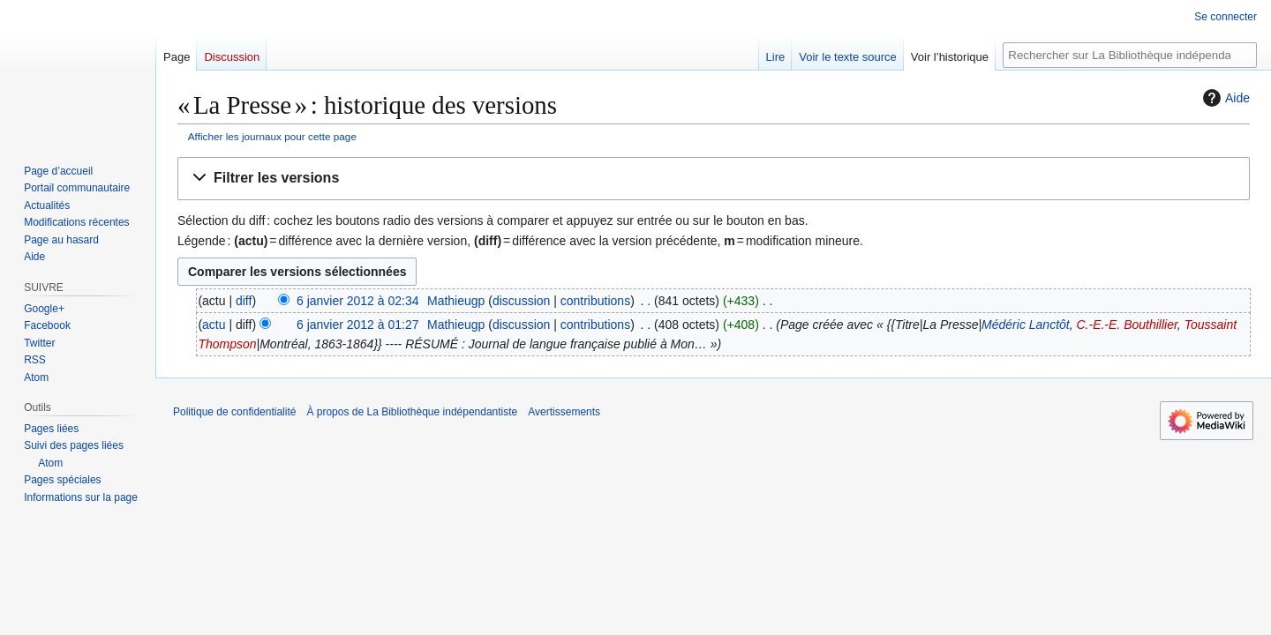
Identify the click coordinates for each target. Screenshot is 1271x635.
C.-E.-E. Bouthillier (1126, 325)
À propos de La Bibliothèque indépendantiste (411, 412)
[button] (713, 178)
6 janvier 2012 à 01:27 (358, 325)
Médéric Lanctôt (1025, 325)
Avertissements (564, 412)
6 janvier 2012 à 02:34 (358, 301)
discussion (521, 301)
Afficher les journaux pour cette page (272, 136)
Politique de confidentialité (234, 412)
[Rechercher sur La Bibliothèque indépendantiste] (1130, 55)
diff (244, 301)
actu (213, 325)
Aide (1224, 98)
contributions (595, 301)
